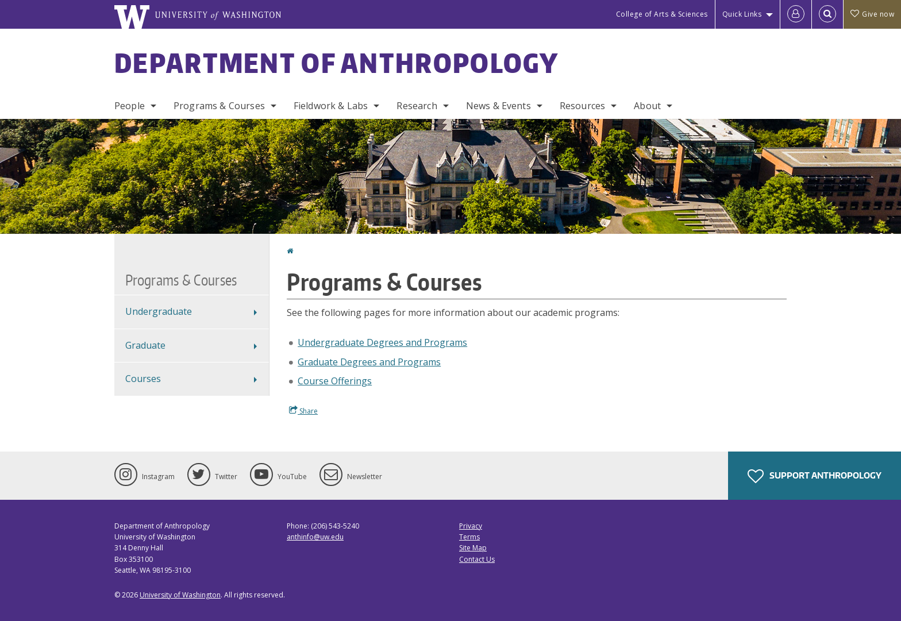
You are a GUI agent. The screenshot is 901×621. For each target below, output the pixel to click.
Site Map (473, 548)
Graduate (145, 345)
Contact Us (477, 559)
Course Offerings (335, 381)
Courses (143, 378)
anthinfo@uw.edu (315, 537)
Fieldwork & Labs (331, 105)
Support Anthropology (814, 476)
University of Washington (180, 595)
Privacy (470, 526)
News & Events (498, 105)
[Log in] (795, 14)
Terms (469, 537)
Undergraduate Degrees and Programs (382, 342)
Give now (872, 14)
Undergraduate (158, 311)
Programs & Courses (219, 105)
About (647, 105)
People (129, 105)
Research (416, 105)
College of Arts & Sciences (662, 14)
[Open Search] (827, 14)
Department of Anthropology (336, 62)
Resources (582, 105)
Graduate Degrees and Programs (369, 362)
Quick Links (742, 14)
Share (303, 411)
